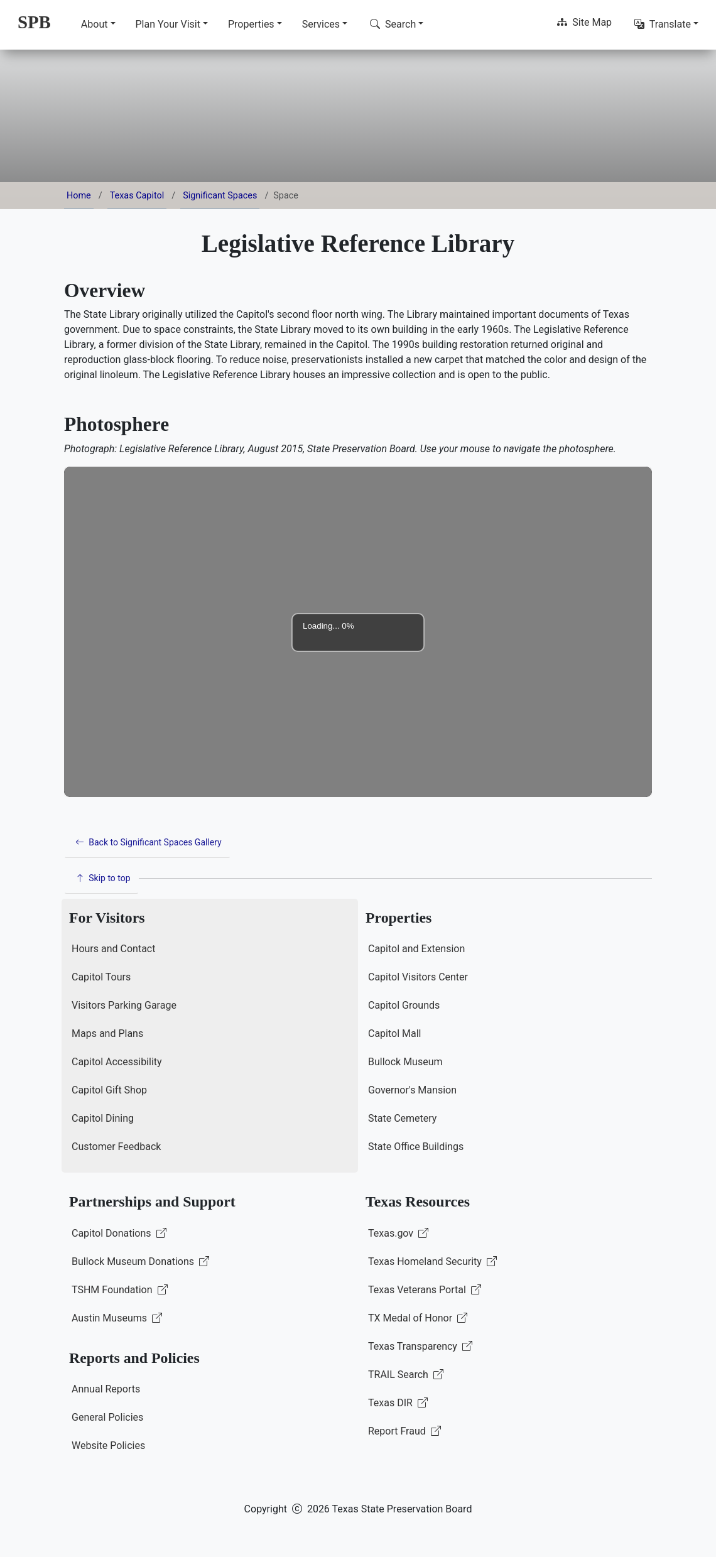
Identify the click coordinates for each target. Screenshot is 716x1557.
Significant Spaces (220, 195)
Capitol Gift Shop (109, 1090)
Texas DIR (398, 1403)
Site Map (584, 22)
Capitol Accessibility (117, 1062)
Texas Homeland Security (432, 1261)
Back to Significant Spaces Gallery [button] (148, 842)
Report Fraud (404, 1431)
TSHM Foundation (120, 1290)
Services (321, 24)
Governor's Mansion (412, 1090)
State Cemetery (402, 1118)
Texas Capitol (137, 195)
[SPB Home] (34, 22)
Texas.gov (398, 1233)
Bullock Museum (405, 1062)
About (94, 24)
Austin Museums (117, 1318)
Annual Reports (106, 1389)
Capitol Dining (103, 1118)
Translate (662, 24)
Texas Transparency (420, 1346)
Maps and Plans (107, 1033)
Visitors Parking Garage (124, 1005)
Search (393, 24)
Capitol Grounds (404, 1005)
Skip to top (103, 878)
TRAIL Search (405, 1375)
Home (79, 195)
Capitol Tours (101, 977)
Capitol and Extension (416, 949)
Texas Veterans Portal (424, 1290)
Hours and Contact (113, 949)
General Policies (107, 1417)
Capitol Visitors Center (418, 977)
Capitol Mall (394, 1033)
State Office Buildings (416, 1147)
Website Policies (108, 1445)
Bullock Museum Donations (140, 1261)
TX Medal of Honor (417, 1318)
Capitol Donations (119, 1233)
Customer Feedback (116, 1147)
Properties (251, 24)
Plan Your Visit (168, 24)
